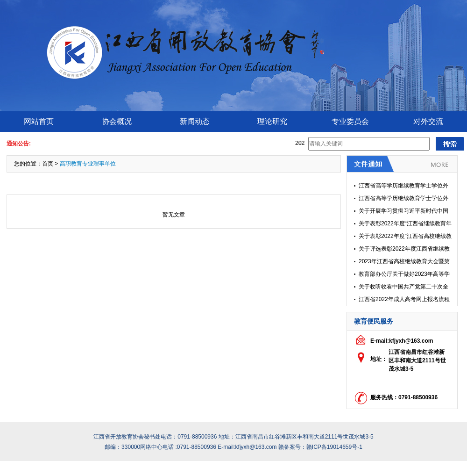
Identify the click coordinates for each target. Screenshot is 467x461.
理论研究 (272, 121)
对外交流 (428, 121)
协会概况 (117, 121)
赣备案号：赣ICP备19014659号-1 (320, 447)
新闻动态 (195, 121)
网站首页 (39, 121)
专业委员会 (350, 121)
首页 (47, 163)
